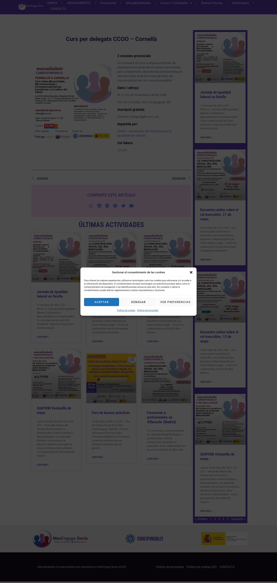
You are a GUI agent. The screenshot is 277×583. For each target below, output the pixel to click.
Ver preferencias (175, 302)
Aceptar (101, 302)
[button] (191, 272)
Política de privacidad (147, 310)
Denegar (138, 302)
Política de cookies (126, 310)
